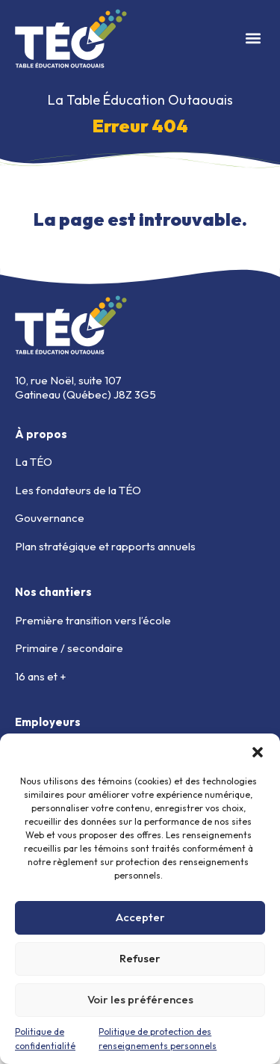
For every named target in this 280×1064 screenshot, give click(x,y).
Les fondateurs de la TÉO (78, 490)
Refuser (140, 958)
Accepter (140, 917)
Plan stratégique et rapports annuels (105, 546)
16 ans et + (40, 676)
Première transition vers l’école (93, 620)
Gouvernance (49, 518)
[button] (257, 752)
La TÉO (33, 462)
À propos (41, 434)
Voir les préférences (140, 999)
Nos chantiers (53, 592)
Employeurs (48, 722)
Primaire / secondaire (69, 648)
